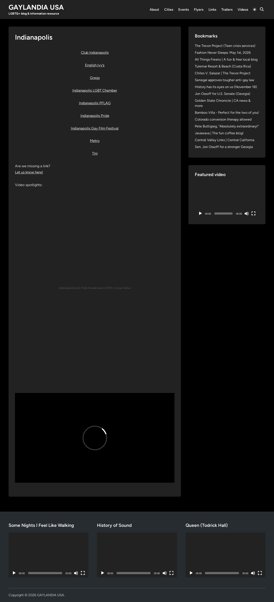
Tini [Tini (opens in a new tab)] (95, 153)
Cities (168, 9)
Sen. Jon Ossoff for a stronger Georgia (224, 147)
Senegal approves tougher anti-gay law (224, 80)
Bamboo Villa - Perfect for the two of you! (227, 113)
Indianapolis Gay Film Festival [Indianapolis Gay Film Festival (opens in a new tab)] (95, 128)
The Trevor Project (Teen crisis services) (225, 46)
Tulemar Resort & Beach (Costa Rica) (223, 66)
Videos (243, 9)
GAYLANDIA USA (36, 7)
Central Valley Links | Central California (224, 140)
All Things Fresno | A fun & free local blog (226, 59)
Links (212, 9)
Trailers (226, 9)
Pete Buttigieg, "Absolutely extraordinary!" (227, 126)
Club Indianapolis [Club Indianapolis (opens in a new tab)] (95, 52)
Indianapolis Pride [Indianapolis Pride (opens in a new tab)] (94, 116)
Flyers (198, 9)
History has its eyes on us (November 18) (226, 87)
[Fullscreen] (253, 213)
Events (183, 9)
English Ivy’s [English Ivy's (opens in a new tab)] (94, 65)
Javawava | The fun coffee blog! (219, 133)
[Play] (200, 213)
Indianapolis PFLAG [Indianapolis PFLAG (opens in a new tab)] (95, 103)
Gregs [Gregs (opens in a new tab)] (95, 78)
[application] (227, 200)
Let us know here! (29, 172)
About (154, 9)
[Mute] (246, 213)
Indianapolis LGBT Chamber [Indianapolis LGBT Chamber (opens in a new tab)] (94, 90)
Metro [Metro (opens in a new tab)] (95, 141)
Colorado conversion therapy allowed (223, 119)
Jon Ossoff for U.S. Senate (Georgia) (222, 94)
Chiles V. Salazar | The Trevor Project (222, 73)
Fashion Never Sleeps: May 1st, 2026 (223, 53)
